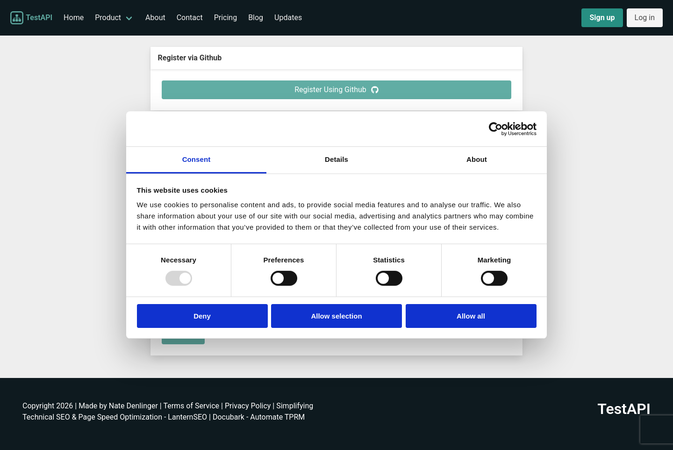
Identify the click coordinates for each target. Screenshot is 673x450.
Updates (288, 17)
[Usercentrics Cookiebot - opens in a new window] (496, 129)
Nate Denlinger (133, 405)
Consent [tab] (196, 159)
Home (74, 17)
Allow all (471, 316)
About (155, 17)
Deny (202, 316)
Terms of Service (191, 405)
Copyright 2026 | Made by (65, 405)
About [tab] (476, 159)
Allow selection (336, 316)
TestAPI (31, 17)
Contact (190, 17)
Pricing (225, 17)
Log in (645, 17)
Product (108, 17)
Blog (255, 17)
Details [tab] (336, 159)
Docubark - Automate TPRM (259, 417)
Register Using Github (336, 89)
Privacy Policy (248, 405)
